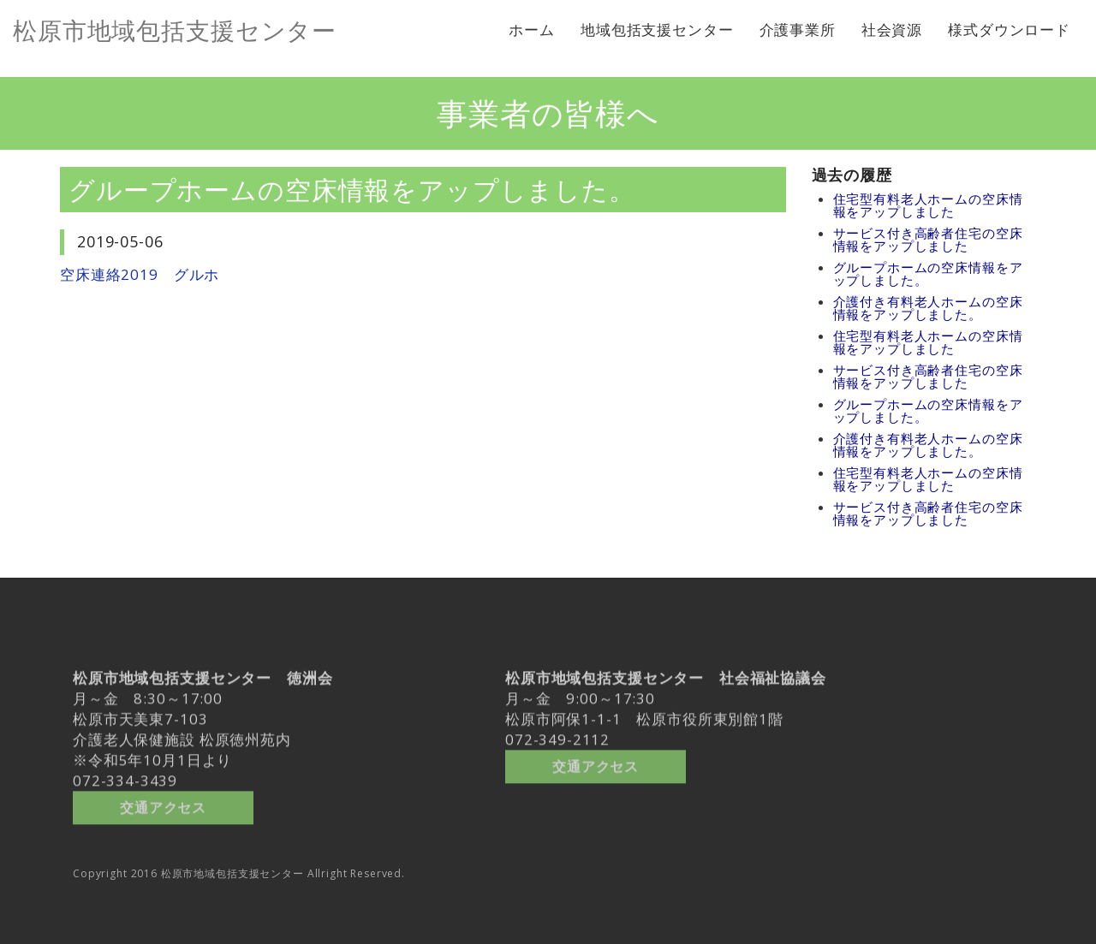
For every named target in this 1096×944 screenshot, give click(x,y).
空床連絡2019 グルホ (139, 274)
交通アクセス (163, 802)
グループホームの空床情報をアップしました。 (928, 273)
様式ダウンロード (1009, 29)
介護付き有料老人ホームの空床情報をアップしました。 (928, 308)
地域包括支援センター (657, 29)
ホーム (532, 29)
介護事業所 (797, 29)
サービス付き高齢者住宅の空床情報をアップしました (928, 239)
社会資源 (891, 29)
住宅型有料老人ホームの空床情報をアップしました (928, 205)
